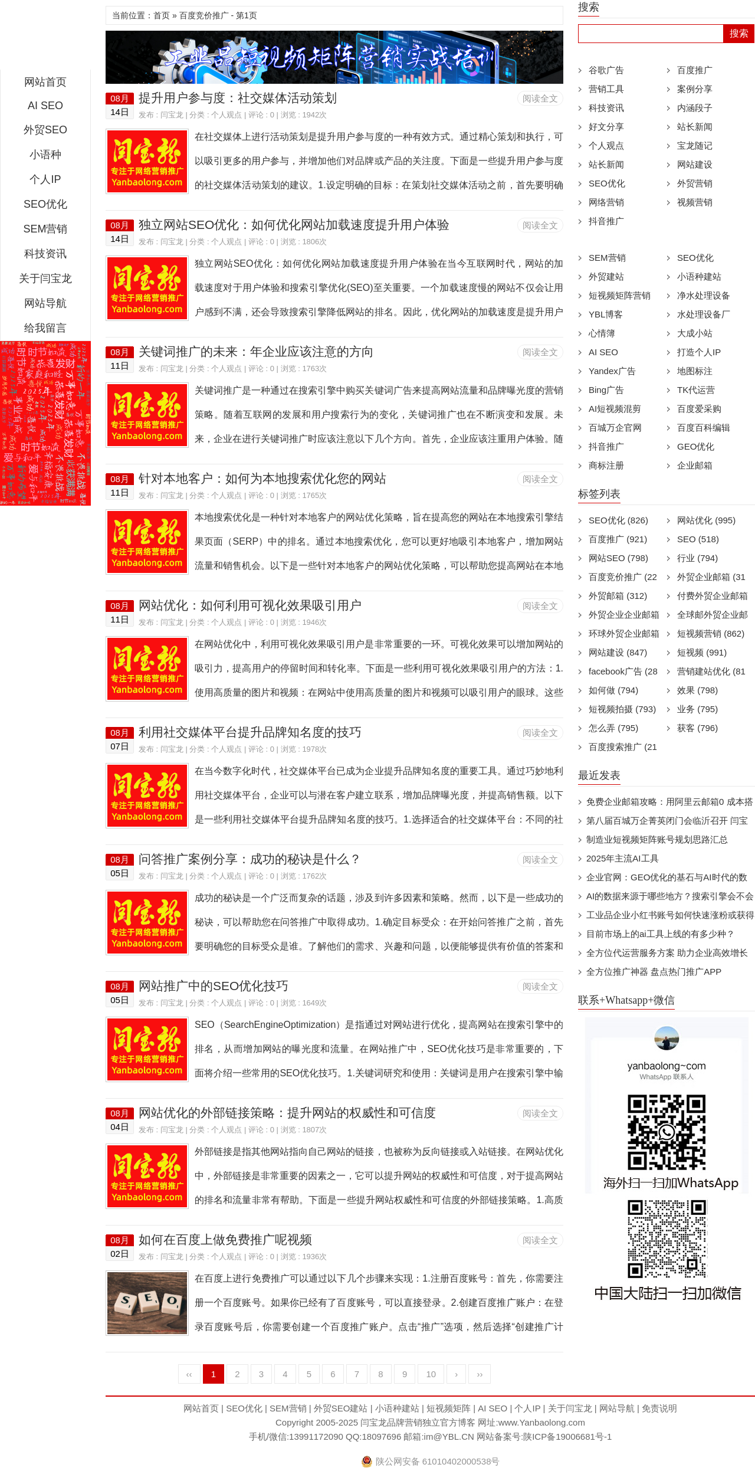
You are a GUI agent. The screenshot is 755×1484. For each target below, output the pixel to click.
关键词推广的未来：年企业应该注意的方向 (256, 351)
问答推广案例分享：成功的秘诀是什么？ (250, 859)
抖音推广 (606, 221)
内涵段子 (695, 108)
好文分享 (606, 127)
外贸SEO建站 (341, 1408)
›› (479, 1374)
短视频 (702, 652)
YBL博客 (606, 314)
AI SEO (45, 106)
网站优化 (706, 520)
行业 (697, 558)
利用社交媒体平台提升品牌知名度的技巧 (250, 732)
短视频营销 (710, 633)
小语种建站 (699, 276)
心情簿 (602, 333)
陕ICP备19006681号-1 (567, 1436)
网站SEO (618, 558)
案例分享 (695, 89)
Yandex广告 (612, 371)
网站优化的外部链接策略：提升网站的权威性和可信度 (287, 1112)
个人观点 (226, 114)
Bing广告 (606, 390)
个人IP (45, 179)
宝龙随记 (695, 145)
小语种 (45, 154)
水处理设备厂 (703, 314)
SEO (698, 539)
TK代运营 (696, 390)
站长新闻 (695, 127)
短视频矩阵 (448, 1408)
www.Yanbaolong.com (541, 1422)
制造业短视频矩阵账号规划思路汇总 (657, 839)
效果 (697, 690)
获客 (697, 728)
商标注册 (606, 465)
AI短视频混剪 (615, 409)
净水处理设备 (703, 295)
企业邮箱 (695, 465)
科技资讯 (45, 254)
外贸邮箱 (618, 596)
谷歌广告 (606, 70)
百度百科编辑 (703, 427)
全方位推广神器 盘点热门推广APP (653, 972)
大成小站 (695, 333)
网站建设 (695, 164)
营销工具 (606, 89)
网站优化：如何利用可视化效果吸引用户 (250, 605)
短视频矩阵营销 (620, 295)
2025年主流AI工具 (622, 858)
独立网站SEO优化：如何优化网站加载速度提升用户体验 (294, 224)
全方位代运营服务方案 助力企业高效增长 (667, 953)
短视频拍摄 (622, 709)
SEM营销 (45, 229)
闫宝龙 (45, 38)
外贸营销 (695, 183)
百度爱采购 (699, 409)
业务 (697, 709)
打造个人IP (699, 352)
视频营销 (695, 202)
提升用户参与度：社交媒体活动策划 (238, 97)
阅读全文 (540, 98)
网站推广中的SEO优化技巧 (213, 985)
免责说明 (659, 1408)
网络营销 (606, 202)
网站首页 (45, 82)
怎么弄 (613, 728)
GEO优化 (695, 446)
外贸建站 (606, 276)
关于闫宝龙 (45, 278)
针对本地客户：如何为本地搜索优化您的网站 (262, 478)
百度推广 (695, 70)
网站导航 (45, 303)
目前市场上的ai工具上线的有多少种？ (660, 934)
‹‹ (189, 1374)
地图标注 (695, 371)
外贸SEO (45, 130)
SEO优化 (45, 204)
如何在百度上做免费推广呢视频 (225, 1239)
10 (431, 1374)
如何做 (613, 690)
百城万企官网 (615, 427)
